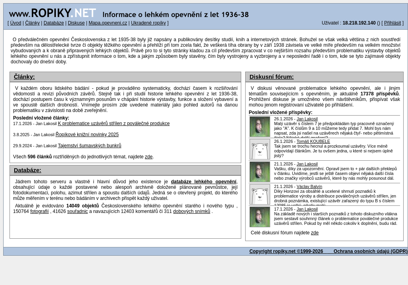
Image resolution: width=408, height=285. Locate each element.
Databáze (54, 23)
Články (32, 23)
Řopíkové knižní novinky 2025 (86, 134)
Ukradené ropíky (148, 23)
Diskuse (76, 23)
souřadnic (77, 211)
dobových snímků (191, 211)
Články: (24, 77)
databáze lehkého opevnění (203, 181)
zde (314, 233)
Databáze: (27, 170)
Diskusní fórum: (272, 77)
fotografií (39, 211)
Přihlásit (392, 23)
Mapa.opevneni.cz (108, 23)
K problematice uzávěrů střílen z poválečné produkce (114, 123)
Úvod (15, 23)
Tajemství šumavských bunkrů (89, 145)
